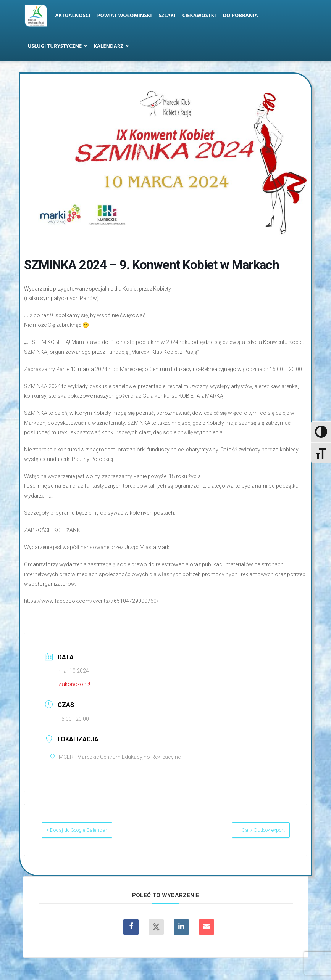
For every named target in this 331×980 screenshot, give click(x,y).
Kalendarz (111, 45)
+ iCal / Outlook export (250, 829)
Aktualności (72, 15)
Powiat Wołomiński (124, 15)
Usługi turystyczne (58, 45)
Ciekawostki (199, 15)
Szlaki (167, 15)
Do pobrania (240, 15)
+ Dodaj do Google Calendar (89, 829)
